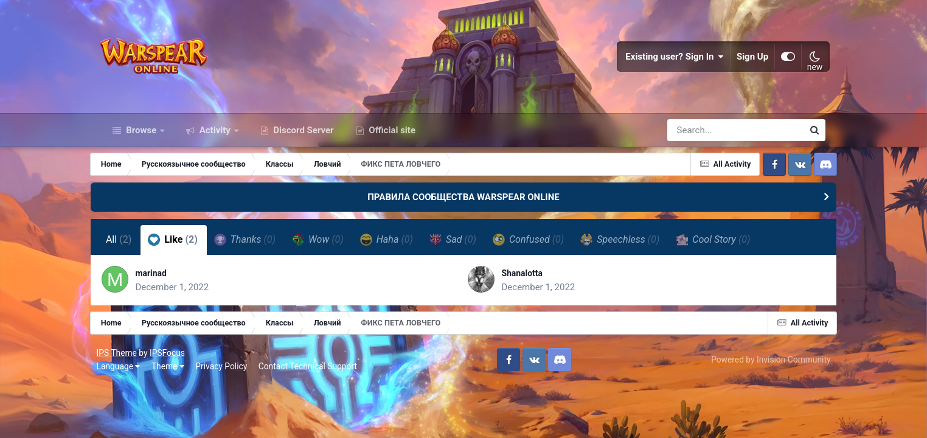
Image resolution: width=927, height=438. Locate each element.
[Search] (700, 139)
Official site (391, 138)
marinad (165, 282)
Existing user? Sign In (670, 61)
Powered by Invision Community (765, 370)
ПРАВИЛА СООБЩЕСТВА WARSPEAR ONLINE (463, 205)
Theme (173, 377)
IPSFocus (172, 364)
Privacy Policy (226, 377)
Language (123, 377)
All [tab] (130, 248)
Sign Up (747, 60)
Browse (141, 138)
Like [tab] (184, 248)
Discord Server (302, 138)
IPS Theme (122, 364)
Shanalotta (525, 282)
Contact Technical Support (313, 377)
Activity (215, 138)
